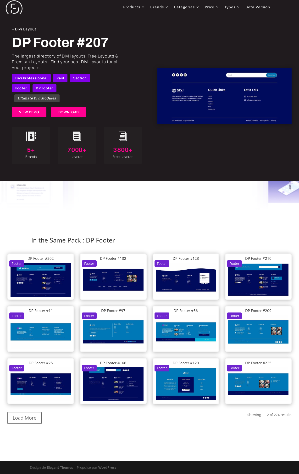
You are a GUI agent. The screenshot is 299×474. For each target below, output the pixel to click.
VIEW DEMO (29, 112)
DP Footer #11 (41, 310)
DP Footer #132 (113, 258)
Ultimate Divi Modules (37, 98)
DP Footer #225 (258, 362)
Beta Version (257, 7)
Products (131, 7)
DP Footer (44, 88)
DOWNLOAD (68, 112)
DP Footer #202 (41, 258)
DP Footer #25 (41, 362)
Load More (24, 418)
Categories (184, 7)
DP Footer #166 (113, 362)
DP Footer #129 (186, 362)
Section (80, 78)
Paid (60, 78)
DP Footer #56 (186, 310)
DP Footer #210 (258, 258)
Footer (21, 88)
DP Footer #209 (258, 310)
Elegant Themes (60, 467)
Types (229, 7)
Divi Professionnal (31, 78)
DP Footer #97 (113, 310)
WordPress (107, 467)
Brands (157, 7)
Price (209, 7)
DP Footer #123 (186, 258)
